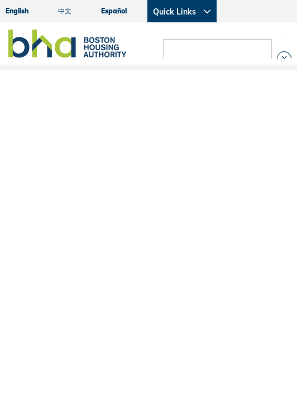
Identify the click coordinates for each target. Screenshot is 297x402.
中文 (64, 11)
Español (114, 11)
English (17, 11)
